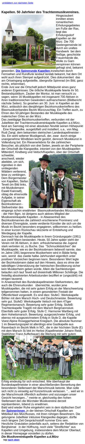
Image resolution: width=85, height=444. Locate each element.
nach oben (13, 439)
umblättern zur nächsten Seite (17, 2)
